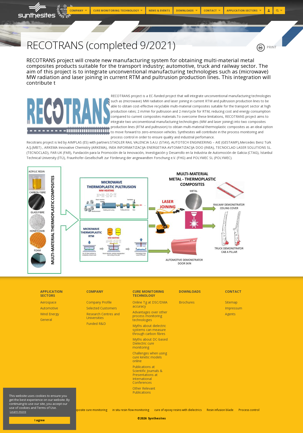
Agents (230, 314)
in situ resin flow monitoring (130, 410)
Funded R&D (96, 324)
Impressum (233, 308)
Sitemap (231, 302)
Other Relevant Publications (144, 391)
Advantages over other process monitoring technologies (150, 316)
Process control (249, 410)
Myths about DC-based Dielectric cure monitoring (150, 343)
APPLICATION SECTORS (51, 293)
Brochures (187, 302)
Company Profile (99, 302)
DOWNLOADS (190, 291)
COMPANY (94, 291)
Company (76, 10)
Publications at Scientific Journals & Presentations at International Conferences (148, 375)
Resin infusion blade (220, 410)
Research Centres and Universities (103, 316)
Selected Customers (101, 308)
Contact (210, 10)
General (46, 320)
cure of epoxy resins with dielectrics (178, 410)
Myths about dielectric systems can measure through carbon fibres (149, 330)
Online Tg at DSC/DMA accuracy (150, 304)
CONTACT (233, 291)
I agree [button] (39, 420)
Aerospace (48, 302)
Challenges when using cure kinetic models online (150, 357)
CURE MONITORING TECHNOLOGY (148, 293)
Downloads (185, 10)
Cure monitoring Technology (116, 10)
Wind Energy (49, 314)
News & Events (159, 10)
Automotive (49, 308)
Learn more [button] (18, 412)
